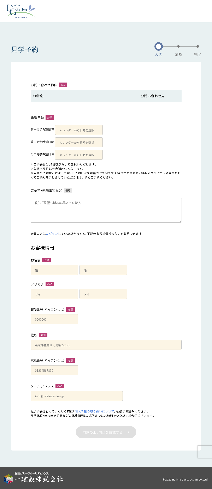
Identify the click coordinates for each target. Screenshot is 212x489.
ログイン (52, 233)
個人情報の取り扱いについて (94, 411)
